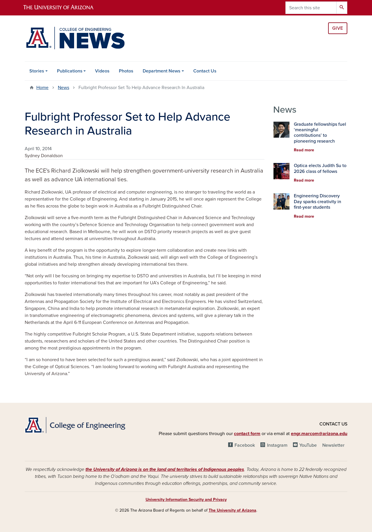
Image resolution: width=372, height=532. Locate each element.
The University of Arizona (232, 510)
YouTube (308, 445)
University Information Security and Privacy (186, 499)
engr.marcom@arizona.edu (319, 434)
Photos (126, 71)
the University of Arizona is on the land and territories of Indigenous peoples (164, 469)
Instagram (277, 445)
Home (42, 88)
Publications (70, 71)
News (63, 88)
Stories (36, 71)
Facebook (245, 445)
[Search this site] (311, 7)
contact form (247, 434)
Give (337, 28)
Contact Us (205, 71)
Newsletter (333, 445)
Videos (102, 71)
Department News (161, 71)
